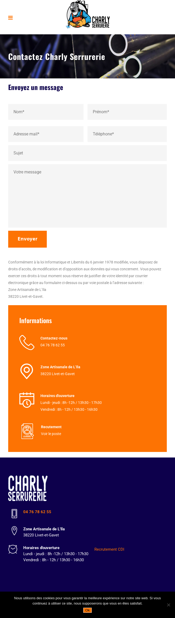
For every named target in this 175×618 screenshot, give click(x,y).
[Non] (168, 604)
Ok (87, 610)
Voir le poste (51, 434)
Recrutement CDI (109, 549)
